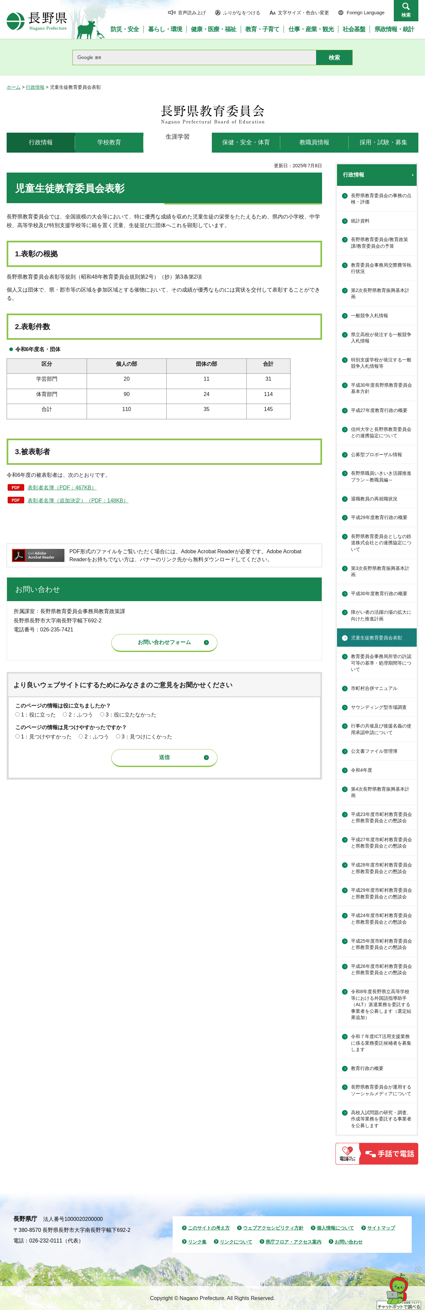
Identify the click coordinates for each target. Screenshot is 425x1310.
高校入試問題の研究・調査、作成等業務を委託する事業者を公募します (381, 1119)
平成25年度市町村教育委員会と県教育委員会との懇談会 (381, 944)
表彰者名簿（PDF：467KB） (62, 487)
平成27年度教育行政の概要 (379, 410)
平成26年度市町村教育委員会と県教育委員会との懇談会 (381, 970)
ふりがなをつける (241, 12)
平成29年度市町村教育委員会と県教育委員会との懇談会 (381, 893)
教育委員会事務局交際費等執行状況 (381, 268)
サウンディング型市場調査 (379, 707)
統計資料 (360, 220)
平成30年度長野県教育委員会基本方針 (381, 388)
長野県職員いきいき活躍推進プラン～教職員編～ (381, 476)
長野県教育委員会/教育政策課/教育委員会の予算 (379, 243)
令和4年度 (361, 770)
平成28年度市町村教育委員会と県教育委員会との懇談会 (381, 868)
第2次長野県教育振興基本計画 (380, 294)
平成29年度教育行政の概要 (379, 517)
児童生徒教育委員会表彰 (376, 637)
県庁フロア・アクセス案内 (293, 1241)
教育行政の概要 (367, 1068)
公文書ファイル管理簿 (374, 751)
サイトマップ (381, 1228)
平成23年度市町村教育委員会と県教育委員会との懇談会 (381, 818)
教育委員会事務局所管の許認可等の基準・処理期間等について (381, 663)
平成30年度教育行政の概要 (379, 593)
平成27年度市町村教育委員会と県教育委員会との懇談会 (381, 843)
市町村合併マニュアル (374, 688)
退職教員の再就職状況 (374, 498)
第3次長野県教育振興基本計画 (380, 572)
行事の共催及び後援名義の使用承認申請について (381, 729)
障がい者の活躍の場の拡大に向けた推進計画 (381, 615)
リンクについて (236, 1241)
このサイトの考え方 (209, 1228)
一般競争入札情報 (369, 315)
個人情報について (335, 1228)
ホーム (14, 87)
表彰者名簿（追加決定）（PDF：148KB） (78, 500)
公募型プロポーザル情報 (376, 454)
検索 (406, 15)
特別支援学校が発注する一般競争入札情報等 (381, 363)
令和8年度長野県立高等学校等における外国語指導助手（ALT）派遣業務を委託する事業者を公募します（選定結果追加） (381, 1004)
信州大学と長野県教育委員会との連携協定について (381, 433)
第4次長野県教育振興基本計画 (380, 792)
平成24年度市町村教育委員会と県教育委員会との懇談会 (381, 919)
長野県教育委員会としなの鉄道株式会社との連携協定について (381, 543)
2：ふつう (81, 715)
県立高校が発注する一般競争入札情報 (381, 338)
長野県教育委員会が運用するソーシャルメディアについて (381, 1090)
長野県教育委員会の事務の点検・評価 (381, 199)
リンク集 (197, 1241)
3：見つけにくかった (147, 736)
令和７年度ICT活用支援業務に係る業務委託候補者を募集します (381, 1043)
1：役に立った (38, 715)
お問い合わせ (349, 1241)
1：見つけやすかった (46, 736)
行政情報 (35, 87)
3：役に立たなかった (131, 715)
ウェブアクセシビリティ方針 (273, 1228)
